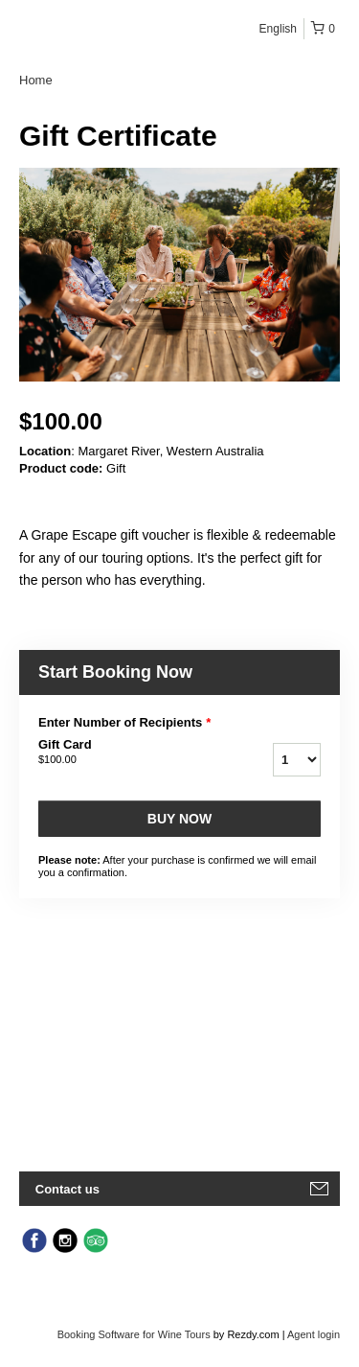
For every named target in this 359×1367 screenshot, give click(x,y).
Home (36, 80)
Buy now (179, 818)
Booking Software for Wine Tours (135, 1334)
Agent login (313, 1334)
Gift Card (123, 752)
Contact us (67, 1189)
